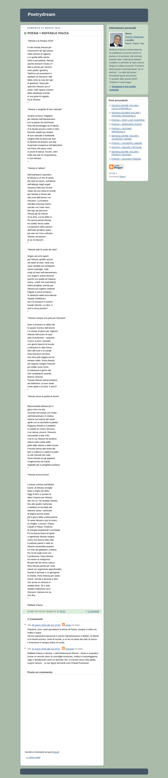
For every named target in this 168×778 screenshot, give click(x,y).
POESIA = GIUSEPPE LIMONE (127, 143)
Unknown (69, 649)
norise (68, 625)
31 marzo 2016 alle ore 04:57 (46, 649)
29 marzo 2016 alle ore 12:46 (46, 625)
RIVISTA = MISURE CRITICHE (127, 147)
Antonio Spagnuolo (134, 37)
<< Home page (33, 757)
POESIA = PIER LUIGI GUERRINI (128, 120)
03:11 (63, 611)
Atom (55, 752)
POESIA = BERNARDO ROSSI (127, 124)
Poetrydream (41, 14)
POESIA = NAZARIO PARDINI (126, 159)
